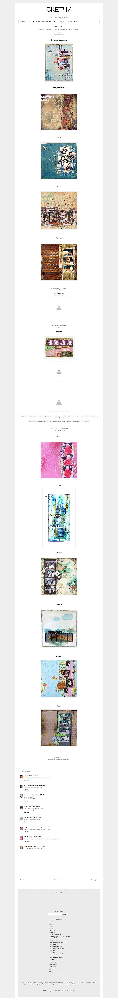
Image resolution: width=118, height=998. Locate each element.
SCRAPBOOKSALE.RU (60, 991)
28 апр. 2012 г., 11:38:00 (34, 806)
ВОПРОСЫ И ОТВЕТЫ (59, 21)
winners (61, 765)
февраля (52, 964)
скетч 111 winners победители (57, 942)
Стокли (26, 817)
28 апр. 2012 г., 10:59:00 (38, 795)
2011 (50, 969)
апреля (52, 932)
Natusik (26, 836)
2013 (50, 926)
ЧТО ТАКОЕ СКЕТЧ (72, 21)
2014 (50, 924)
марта (52, 962)
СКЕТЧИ (59, 9)
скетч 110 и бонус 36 (55, 955)
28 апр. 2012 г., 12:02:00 (34, 817)
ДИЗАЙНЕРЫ (36, 21)
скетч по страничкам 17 (56, 934)
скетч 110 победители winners (57, 948)
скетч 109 (52, 959)
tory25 (25, 806)
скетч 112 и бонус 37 (55, 944)
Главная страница (58, 879)
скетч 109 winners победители (57, 953)
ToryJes (26, 775)
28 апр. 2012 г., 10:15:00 (39, 785)
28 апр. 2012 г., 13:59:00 (34, 836)
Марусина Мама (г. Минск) (31, 827)
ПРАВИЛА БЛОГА (46, 21)
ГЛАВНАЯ (22, 21)
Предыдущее (94, 879)
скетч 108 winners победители (57, 957)
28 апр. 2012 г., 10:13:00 (35, 775)
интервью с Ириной (55, 940)
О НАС (28, 21)
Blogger (75, 991)
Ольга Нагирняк (28, 785)
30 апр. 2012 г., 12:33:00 (39, 846)
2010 (50, 971)
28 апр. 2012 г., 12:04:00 (45, 827)
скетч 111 (52, 950)
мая (51, 930)
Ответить (26, 780)
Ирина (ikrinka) (28, 846)
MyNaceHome (27, 795)
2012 (50, 928)
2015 (50, 922)
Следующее (23, 879)
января (52, 966)
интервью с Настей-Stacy (56, 946)
